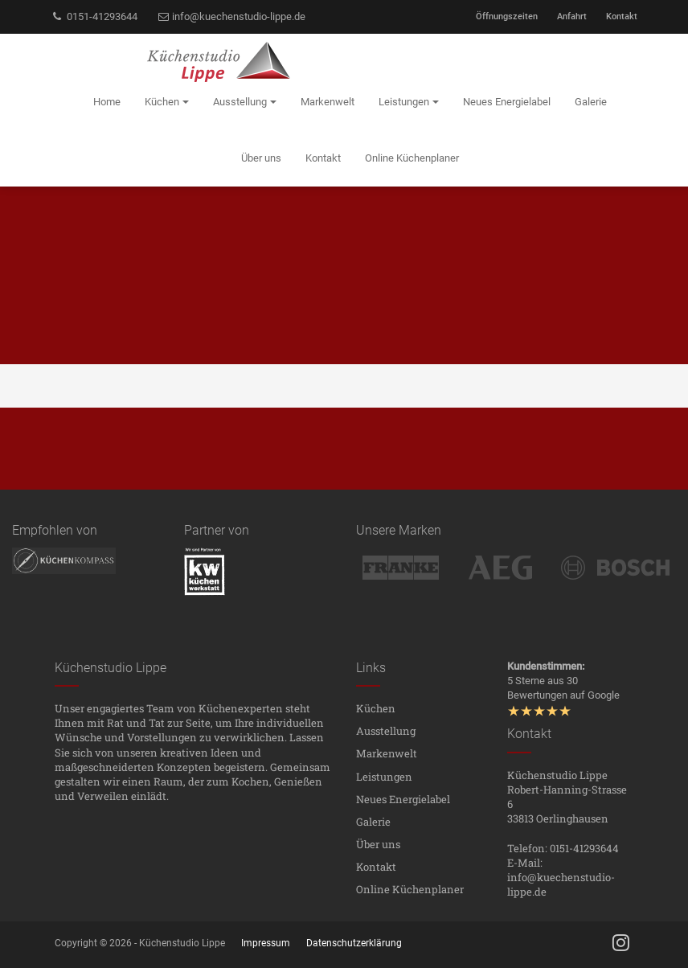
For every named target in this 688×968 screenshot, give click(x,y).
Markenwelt (386, 753)
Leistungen (384, 776)
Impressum (265, 943)
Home (107, 102)
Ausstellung (386, 731)
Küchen (375, 708)
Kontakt (621, 16)
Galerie (373, 821)
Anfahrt (572, 16)
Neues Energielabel (403, 799)
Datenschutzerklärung (354, 943)
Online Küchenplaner (410, 889)
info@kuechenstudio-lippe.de (231, 16)
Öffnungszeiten (507, 16)
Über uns (378, 844)
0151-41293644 (94, 16)
